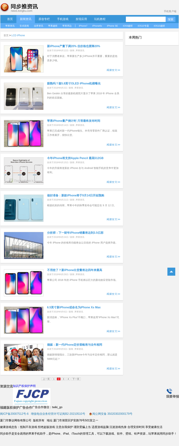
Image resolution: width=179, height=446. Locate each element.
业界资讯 (38, 25)
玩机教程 (100, 19)
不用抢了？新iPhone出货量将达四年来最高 (74, 270)
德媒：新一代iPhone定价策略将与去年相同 (74, 344)
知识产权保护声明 (24, 385)
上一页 (46, 379)
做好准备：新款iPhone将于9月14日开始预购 (75, 195)
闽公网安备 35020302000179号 (110, 413)
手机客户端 (170, 11)
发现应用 (81, 19)
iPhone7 (83, 25)
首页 (10, 19)
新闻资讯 (25, 19)
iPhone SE (112, 25)
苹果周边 (67, 25)
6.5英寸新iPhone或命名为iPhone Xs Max (74, 307)
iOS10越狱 (159, 25)
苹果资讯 (10, 25)
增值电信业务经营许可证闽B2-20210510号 (57, 413)
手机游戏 (62, 19)
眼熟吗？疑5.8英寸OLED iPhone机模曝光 (74, 83)
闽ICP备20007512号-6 (14, 413)
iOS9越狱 (128, 25)
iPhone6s (97, 25)
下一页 (75, 379)
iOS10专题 (143, 25)
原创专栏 (44, 19)
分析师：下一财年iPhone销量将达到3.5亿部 (75, 232)
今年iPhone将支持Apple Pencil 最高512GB (75, 158)
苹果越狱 (52, 25)
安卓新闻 (24, 25)
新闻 (72, 50)
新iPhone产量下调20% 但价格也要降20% (73, 46)
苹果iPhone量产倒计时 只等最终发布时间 (73, 120)
